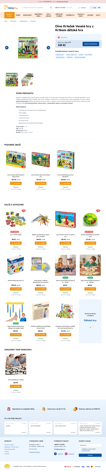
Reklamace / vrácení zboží (11, 447)
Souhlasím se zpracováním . (89, 449)
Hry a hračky (13, 21)
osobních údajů (86, 450)
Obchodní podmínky (9, 449)
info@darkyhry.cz (59, 449)
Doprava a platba (9, 444)
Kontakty (6, 453)
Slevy (98, 15)
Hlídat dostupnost (90, 44)
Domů (5, 21)
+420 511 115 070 (60, 7)
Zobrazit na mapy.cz (34, 452)
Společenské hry (23, 21)
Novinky (90, 15)
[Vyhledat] (51, 7)
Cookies (6, 451)
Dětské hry (33, 21)
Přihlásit (90, 455)
